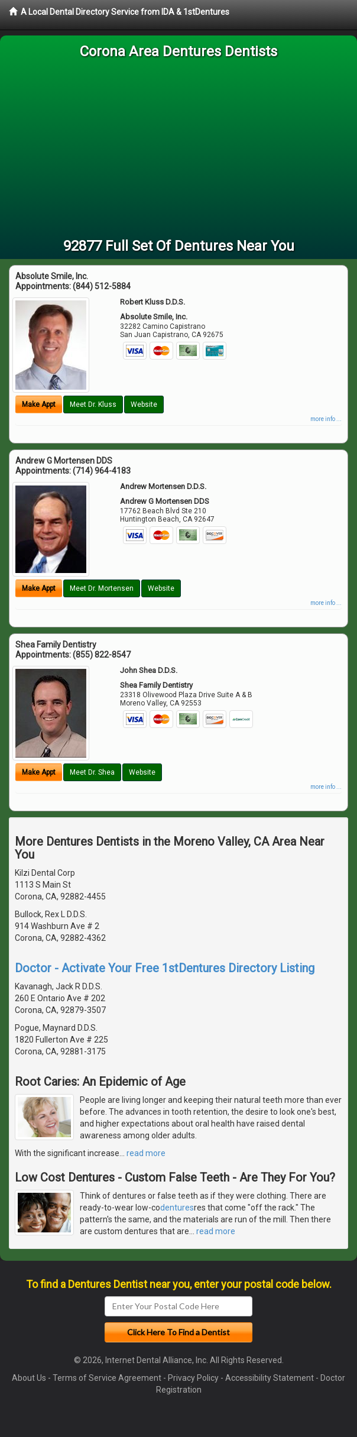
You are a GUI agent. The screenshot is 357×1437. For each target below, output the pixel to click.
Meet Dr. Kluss (93, 404)
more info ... (326, 419)
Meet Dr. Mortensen (102, 588)
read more (145, 1153)
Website (144, 404)
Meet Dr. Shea (92, 772)
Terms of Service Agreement (107, 1378)
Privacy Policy (193, 1378)
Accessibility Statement (269, 1378)
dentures (177, 1207)
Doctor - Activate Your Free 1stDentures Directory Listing (164, 968)
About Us (29, 1378)
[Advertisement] (178, 150)
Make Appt (39, 404)
